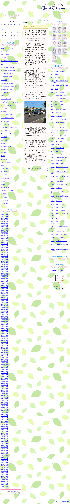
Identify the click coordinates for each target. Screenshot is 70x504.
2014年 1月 (4, 417)
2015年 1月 (4, 397)
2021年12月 (4, 254)
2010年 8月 (4, 486)
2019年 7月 (4, 304)
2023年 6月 (4, 223)
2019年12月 (4, 295)
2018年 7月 (4, 325)
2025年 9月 (4, 214)
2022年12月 (4, 233)
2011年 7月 (4, 467)
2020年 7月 (4, 283)
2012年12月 (4, 438)
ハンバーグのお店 (6, 99)
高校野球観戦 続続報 (7, 83)
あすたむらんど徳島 (6, 105)
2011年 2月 (4, 476)
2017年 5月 (4, 349)
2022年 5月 (4, 245)
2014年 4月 (4, 412)
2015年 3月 (4, 393)
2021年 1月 (4, 273)
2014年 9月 (4, 404)
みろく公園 (4, 51)
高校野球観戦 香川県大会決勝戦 (9, 61)
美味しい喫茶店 (5, 54)
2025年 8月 (4, 216)
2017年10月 (4, 340)
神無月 (3, 143)
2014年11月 (4, 400)
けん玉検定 (4, 108)
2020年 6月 (4, 285)
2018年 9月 (4, 321)
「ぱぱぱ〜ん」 (6, 124)
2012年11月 (4, 440)
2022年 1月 (4, 252)
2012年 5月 (4, 450)
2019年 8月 (4, 302)
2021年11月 (4, 256)
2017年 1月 (4, 356)
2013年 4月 (4, 431)
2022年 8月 (4, 240)
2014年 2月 (4, 416)
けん (52, 74)
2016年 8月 (4, 364)
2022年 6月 (4, 244)
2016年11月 (4, 359)
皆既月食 (3, 152)
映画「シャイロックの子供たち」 (10, 102)
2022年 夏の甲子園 (61, 185)
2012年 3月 (4, 454)
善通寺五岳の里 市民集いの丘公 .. (10, 86)
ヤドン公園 (4, 80)
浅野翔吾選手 (4, 140)
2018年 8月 (4, 323)
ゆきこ (52, 71)
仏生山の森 (4, 159)
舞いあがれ (4, 130)
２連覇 (3, 181)
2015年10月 (4, 381)
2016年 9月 (4, 362)
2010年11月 (4, 481)
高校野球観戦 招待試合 (7, 73)
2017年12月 (4, 337)
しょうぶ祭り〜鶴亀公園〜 (8, 67)
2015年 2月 (4, 395)
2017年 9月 (4, 342)
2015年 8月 (4, 385)
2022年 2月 (4, 251)
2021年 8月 (4, 261)
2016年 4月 (4, 371)
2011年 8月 (4, 466)
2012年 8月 (4, 445)
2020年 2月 (4, 292)
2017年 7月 (4, 345)
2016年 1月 (4, 376)
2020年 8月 (4, 282)
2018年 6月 (4, 326)
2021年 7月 (4, 263)
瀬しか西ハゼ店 (5, 178)
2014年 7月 (4, 407)
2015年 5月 (4, 390)
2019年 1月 (4, 314)
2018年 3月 (4, 331)
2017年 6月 (4, 347)
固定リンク (41, 168)
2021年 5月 (4, 266)
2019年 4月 (4, 309)
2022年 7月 (4, 242)
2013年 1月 (4, 436)
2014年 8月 (4, 405)
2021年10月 (4, 257)
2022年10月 (4, 237)
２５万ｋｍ (59, 188)
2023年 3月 (4, 228)
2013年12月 (4, 419)
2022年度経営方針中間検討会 (9, 127)
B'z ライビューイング (7, 133)
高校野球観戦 (4, 92)
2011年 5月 (4, 471)
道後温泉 (3, 111)
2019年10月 (4, 299)
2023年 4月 (4, 227)
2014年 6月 (4, 409)
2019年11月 (4, 297)
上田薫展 (3, 57)
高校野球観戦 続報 (6, 89)
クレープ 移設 (60, 204)
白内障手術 (4, 137)
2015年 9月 (4, 383)
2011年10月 (4, 462)
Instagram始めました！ (7, 48)
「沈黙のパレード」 (61, 231)
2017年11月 (4, 338)
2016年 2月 (4, 374)
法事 (2, 165)
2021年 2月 (4, 271)
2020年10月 (4, 278)
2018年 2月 (4, 333)
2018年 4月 (4, 330)
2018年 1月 (4, 335)
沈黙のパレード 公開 (7, 190)
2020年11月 (4, 276)
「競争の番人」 (5, 203)
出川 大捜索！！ (6, 200)
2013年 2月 (4, 435)
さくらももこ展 (5, 121)
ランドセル (59, 201)
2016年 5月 (4, 369)
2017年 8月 (4, 343)
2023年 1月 (4, 232)
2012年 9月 (4, 443)
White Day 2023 (5, 96)
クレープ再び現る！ (6, 187)
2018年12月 (4, 316)
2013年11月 (4, 421)
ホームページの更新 (61, 234)
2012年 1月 (4, 457)
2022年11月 (4, 235)
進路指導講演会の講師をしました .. (10, 70)
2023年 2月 (4, 230)
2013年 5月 (4, 429)
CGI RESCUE (65, 501)
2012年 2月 (4, 455)
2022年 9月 (4, 239)
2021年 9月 (4, 259)
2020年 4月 (4, 288)
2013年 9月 (4, 424)
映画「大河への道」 (61, 210)
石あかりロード (5, 175)
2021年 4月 (4, 268)
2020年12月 (4, 275)
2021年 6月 (4, 264)
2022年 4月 (4, 247)
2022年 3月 (4, 249)
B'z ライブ (4, 64)
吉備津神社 (4, 194)
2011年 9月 (4, 464)
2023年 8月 (4, 220)
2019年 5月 (4, 307)
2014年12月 (4, 399)
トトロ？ (58, 218)
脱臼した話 (4, 197)
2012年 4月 (4, 452)
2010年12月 (4, 479)
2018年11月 (4, 318)
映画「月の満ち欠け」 (7, 114)
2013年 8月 (4, 426)
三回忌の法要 (59, 237)
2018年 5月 (4, 328)
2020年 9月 (4, 280)
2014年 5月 (4, 411)
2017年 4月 (4, 350)
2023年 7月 (4, 221)
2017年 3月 (4, 352)
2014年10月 (4, 402)
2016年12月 (4, 357)
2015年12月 (4, 378)
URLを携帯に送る (57, 270)
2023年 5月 (4, 225)
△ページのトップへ (42, 176)
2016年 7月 (4, 366)
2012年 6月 (4, 448)
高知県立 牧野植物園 (6, 76)
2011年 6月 (4, 469)
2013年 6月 (4, 428)
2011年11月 (4, 460)
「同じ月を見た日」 (6, 168)
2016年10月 (4, 361)
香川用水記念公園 (6, 146)
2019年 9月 (4, 300)
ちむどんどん (59, 207)
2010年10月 (4, 483)
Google (14, 491)
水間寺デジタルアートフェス (9, 184)
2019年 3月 (4, 311)
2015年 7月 (4, 386)
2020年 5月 (4, 287)
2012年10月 (4, 442)
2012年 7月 (4, 447)
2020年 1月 (4, 294)
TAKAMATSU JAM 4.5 (7, 162)
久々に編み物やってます (7, 118)
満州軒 (3, 156)
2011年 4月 (4, 472)
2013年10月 (4, 423)
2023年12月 (4, 218)
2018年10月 (4, 319)
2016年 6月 (4, 368)
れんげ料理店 (4, 171)
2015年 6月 (4, 388)
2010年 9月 (4, 485)
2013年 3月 (4, 433)
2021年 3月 (4, 270)
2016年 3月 (4, 373)
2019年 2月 (4, 313)
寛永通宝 (3, 149)
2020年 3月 (4, 290)
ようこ (52, 81)
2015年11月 (4, 380)
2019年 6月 (4, 306)
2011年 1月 (4, 478)
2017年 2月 (4, 354)
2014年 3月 (4, 414)
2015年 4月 (4, 392)
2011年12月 (4, 459)
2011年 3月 (4, 474)
